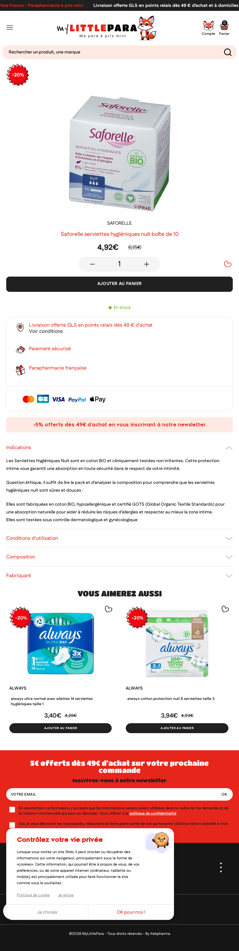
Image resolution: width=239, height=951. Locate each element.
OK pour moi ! (131, 912)
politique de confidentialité (152, 813)
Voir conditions (46, 331)
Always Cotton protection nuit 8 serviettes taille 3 (170, 698)
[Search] (119, 52)
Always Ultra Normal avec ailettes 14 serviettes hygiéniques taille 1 (52, 701)
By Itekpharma (157, 933)
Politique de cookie (33, 895)
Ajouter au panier (119, 284)
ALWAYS (17, 688)
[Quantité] (119, 264)
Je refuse (66, 895)
